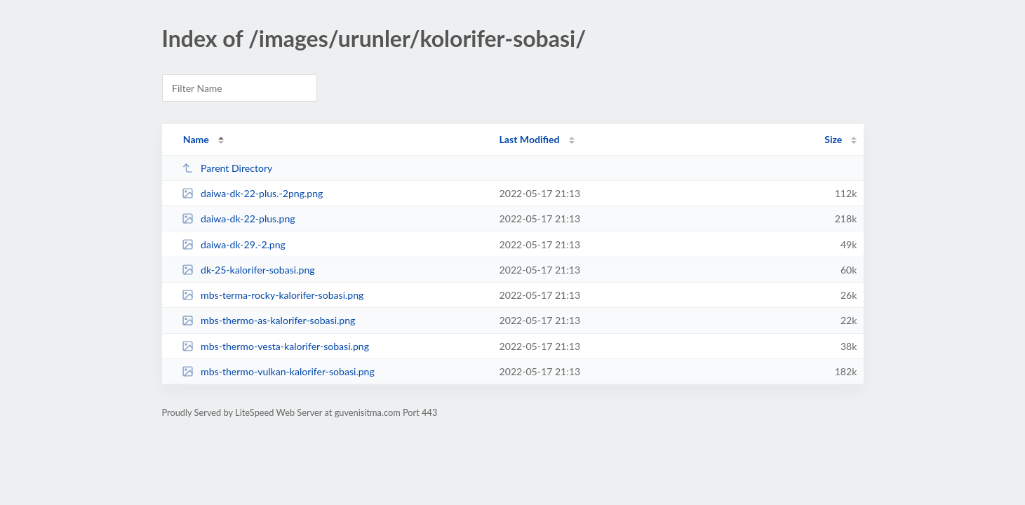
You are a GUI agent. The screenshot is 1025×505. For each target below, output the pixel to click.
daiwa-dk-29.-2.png (234, 244)
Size (833, 139)
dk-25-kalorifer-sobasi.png (248, 270)
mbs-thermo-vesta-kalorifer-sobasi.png (275, 346)
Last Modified (530, 139)
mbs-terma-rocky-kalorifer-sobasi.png (273, 295)
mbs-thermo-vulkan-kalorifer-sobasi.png (278, 371)
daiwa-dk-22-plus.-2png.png (252, 193)
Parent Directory (227, 168)
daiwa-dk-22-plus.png (238, 218)
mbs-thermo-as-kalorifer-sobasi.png (269, 320)
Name (196, 139)
